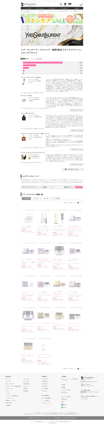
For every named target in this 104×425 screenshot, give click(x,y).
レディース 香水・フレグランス (36, 92)
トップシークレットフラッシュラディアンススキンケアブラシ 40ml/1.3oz (60, 231)
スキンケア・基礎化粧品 (73, 11)
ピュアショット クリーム (73, 326)
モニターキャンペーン (46, 402)
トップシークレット (46, 182)
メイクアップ (8, 381)
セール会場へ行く (52, 8)
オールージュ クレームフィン (43, 326)
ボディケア (8, 393)
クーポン (69, 5)
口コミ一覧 (25, 381)
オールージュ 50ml (56, 296)
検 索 (61, 5)
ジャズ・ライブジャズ (25, 182)
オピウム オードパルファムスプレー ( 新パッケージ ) (35, 133)
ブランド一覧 (26, 379)
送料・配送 (44, 386)
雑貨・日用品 (8, 402)
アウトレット (26, 386)
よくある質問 (45, 388)
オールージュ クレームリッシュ (59, 325)
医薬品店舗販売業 (57, 417)
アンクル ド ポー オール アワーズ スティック (33, 152)
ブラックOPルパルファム (27, 113)
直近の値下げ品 (26, 383)
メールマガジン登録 (66, 389)
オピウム (54, 179)
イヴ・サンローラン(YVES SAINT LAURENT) (59, 11)
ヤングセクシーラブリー (78, 182)
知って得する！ (64, 8)
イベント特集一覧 (46, 400)
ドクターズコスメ (9, 388)
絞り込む (79, 187)
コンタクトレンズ (9, 398)
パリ (53, 182)
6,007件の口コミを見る (73, 169)
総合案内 (77, 8)
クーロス (65, 179)
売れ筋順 (26, 198)
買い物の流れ (45, 381)
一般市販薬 (8, 405)
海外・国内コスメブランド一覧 (44, 11)
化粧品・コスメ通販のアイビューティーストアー (29, 11)
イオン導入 (54, 235)
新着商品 (65, 5)
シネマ (74, 179)
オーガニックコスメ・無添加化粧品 (13, 386)
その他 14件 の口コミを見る (76, 110)
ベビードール (65, 182)
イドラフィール (35, 179)
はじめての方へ (45, 379)
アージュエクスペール (25, 179)
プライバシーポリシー (47, 417)
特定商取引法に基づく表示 (35, 417)
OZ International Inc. (52, 422)
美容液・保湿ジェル (46, 364)
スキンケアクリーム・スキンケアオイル (38, 108)
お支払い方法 (45, 383)
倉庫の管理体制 (72, 417)
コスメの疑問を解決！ (46, 398)
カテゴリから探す (27, 8)
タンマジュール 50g (26, 95)
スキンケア (8, 379)
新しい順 (46, 198)
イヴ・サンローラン (25, 92)
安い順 (36, 198)
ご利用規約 (64, 417)
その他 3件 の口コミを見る (76, 130)
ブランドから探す (40, 8)
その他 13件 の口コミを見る (76, 164)
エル (43, 179)
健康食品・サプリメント (11, 400)
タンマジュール (35, 182)
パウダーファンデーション (35, 162)
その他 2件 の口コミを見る (76, 149)
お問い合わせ (64, 392)
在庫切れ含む (67, 187)
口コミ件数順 (56, 198)
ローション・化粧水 (40, 363)
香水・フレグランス (10, 383)
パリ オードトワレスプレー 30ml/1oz (31, 77)
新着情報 (63, 387)
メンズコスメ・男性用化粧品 (12, 395)
